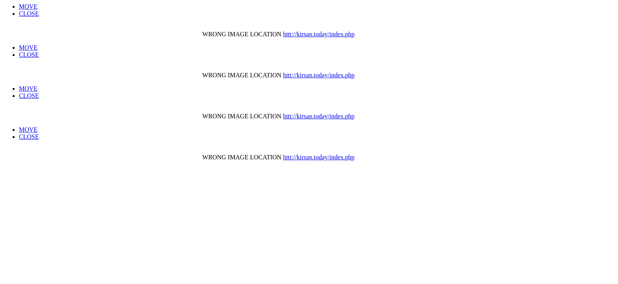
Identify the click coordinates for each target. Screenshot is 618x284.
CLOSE (29, 13)
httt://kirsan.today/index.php (318, 34)
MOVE (28, 6)
